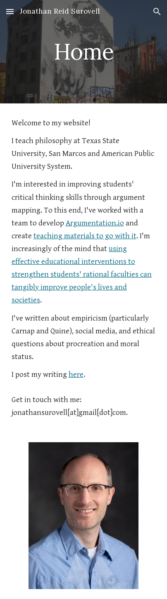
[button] (10, 11)
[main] (83, 51)
